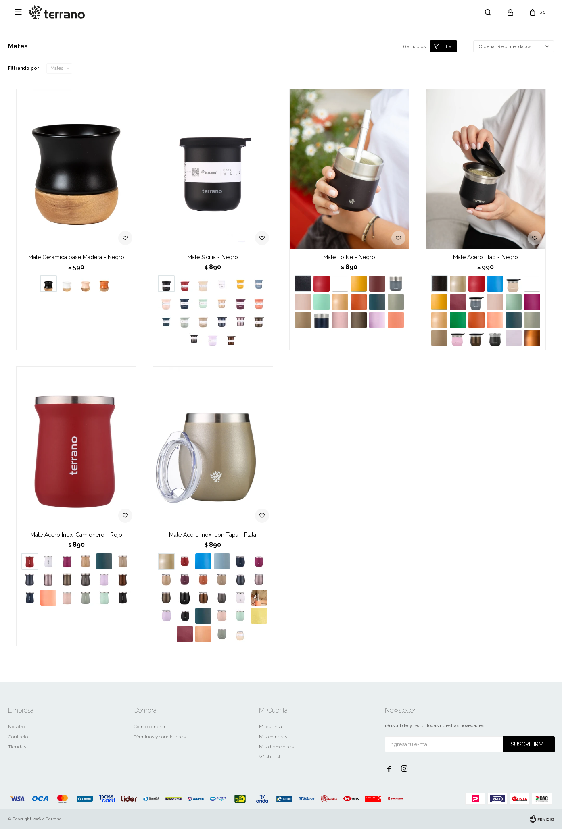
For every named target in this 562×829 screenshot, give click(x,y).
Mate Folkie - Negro (349, 257)
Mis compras (273, 737)
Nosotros (17, 726)
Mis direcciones (276, 747)
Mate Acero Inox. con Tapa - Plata (212, 535)
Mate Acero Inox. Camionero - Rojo (76, 535)
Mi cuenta (270, 726)
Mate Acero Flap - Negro (485, 257)
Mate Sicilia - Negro (212, 257)
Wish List (269, 757)
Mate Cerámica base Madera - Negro (76, 257)
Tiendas (17, 747)
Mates (56, 68)
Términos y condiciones (160, 737)
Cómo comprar (149, 726)
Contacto (18, 737)
